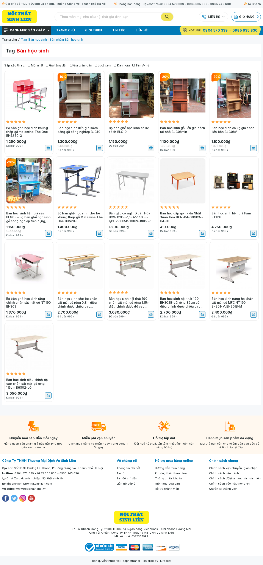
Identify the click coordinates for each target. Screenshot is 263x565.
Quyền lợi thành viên (223, 488)
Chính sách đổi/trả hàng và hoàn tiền (235, 478)
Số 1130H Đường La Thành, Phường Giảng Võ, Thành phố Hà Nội (61, 3)
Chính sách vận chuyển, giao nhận (233, 468)
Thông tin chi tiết (128, 468)
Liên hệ (214, 16)
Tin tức (118, 30)
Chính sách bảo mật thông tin (229, 483)
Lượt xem (103, 65)
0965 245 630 (220, 4)
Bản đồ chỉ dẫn (127, 478)
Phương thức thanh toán (171, 473)
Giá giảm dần (81, 65)
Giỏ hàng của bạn (167, 483)
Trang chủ (65, 30)
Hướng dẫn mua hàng (170, 468)
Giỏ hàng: (246, 16)
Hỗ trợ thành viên (167, 488)
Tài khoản (252, 4)
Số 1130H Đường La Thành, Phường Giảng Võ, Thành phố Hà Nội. (58, 468)
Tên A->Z (141, 65)
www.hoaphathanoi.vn (31, 488)
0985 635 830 (197, 4)
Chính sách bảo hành (224, 473)
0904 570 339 (174, 4)
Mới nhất (35, 65)
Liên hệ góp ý (126, 483)
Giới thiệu (93, 30)
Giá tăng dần (56, 65)
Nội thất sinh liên (53, 478)
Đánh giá (122, 65)
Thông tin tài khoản (168, 478)
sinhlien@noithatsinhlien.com (32, 483)
